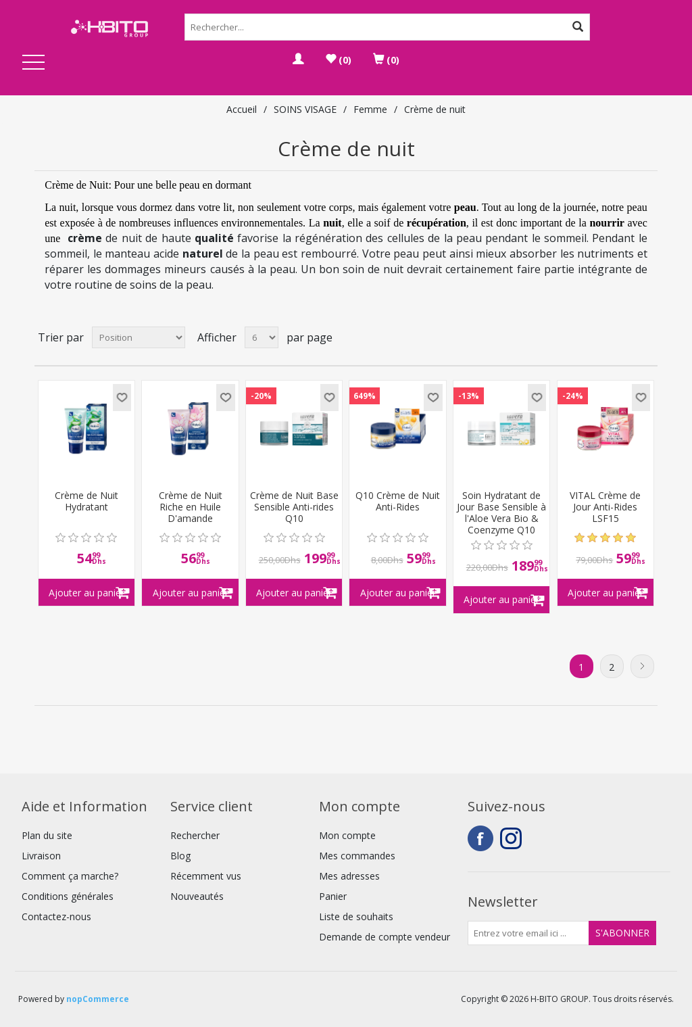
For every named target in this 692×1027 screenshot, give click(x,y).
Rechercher (195, 835)
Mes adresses (349, 875)
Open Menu (34, 63)
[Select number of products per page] (261, 337)
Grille (622, 337)
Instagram (513, 838)
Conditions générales (68, 896)
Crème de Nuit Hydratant (86, 501)
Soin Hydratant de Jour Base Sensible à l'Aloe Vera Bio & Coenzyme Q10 (501, 512)
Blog (180, 855)
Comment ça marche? (70, 875)
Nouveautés (197, 896)
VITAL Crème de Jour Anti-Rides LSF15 (605, 507)
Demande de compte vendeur (384, 936)
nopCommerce (97, 999)
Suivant (642, 666)
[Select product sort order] (138, 337)
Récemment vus (205, 875)
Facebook (480, 838)
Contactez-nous (56, 916)
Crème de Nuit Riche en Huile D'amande (190, 507)
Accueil (241, 109)
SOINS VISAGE (305, 109)
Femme (370, 109)
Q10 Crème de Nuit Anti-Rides (397, 501)
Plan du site (47, 835)
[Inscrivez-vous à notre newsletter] (528, 933)
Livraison (41, 855)
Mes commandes (357, 855)
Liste (646, 337)
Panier (333, 896)
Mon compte (347, 835)
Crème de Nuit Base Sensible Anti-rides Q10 (294, 507)
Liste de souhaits (356, 916)
